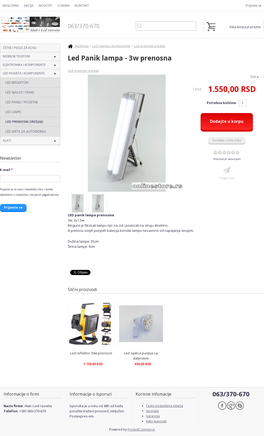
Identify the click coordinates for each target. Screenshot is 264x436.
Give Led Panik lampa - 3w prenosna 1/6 (215, 152)
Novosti (45, 5)
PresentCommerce (141, 429)
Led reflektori (16, 82)
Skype (239, 406)
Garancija (153, 416)
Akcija (29, 5)
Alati (7, 140)
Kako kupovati (156, 421)
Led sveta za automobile (25, 131)
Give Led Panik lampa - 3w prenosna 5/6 (233, 152)
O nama (63, 5)
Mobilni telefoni (16, 56)
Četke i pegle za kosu (20, 48)
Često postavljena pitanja (164, 406)
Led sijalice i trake (19, 92)
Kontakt (82, 5)
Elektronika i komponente (24, 65)
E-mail (6, 170)
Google (231, 406)
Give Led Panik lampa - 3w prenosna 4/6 (229, 152)
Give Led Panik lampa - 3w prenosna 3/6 (224, 152)
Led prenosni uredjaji (24, 121)
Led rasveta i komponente (24, 73)
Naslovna (11, 5)
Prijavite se (253, 5)
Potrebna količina (222, 103)
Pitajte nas (226, 178)
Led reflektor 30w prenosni (91, 353)
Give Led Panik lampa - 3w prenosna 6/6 (237, 152)
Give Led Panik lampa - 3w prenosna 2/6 (220, 152)
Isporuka (152, 411)
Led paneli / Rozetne (21, 102)
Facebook (222, 406)
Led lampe (13, 112)
